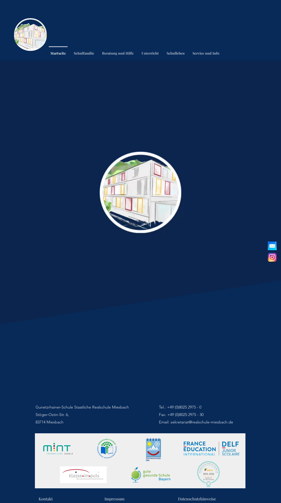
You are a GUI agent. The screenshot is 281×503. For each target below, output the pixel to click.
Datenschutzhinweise (197, 498)
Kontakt (71, 498)
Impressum (141, 498)
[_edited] (272, 246)
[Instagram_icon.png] (272, 257)
